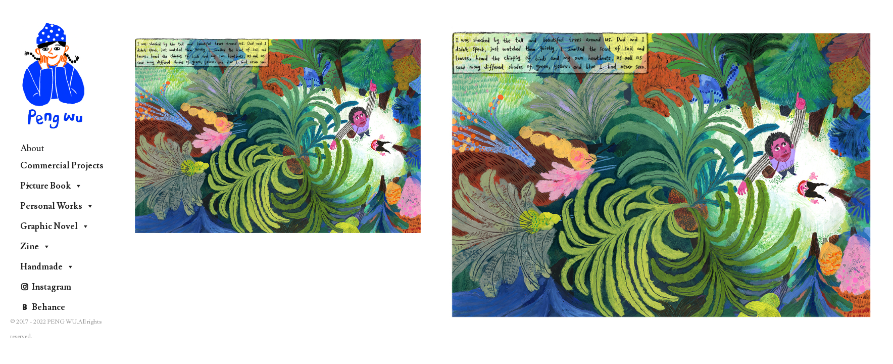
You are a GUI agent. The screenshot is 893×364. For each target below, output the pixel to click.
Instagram (51, 287)
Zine (35, 247)
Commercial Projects (62, 168)
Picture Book (51, 186)
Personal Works (57, 206)
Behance (48, 307)
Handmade (47, 267)
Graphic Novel (54, 226)
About (32, 148)
